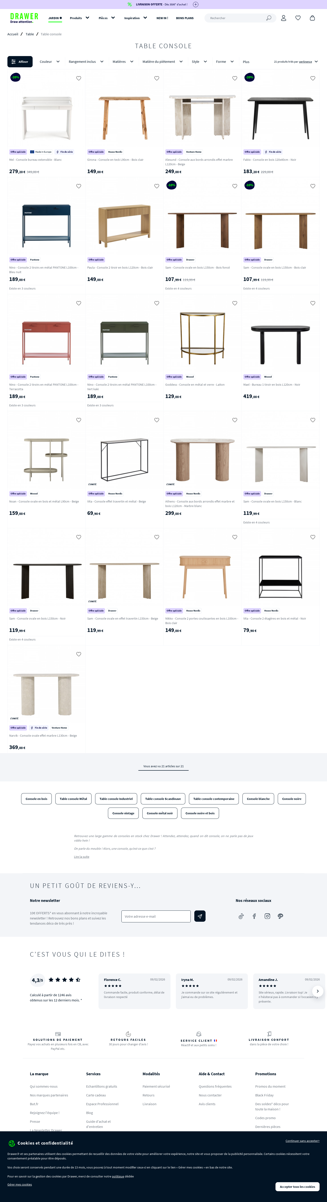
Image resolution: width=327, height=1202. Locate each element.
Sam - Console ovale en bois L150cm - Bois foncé (197, 267)
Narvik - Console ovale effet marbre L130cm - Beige (43, 735)
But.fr (34, 1104)
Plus (246, 61)
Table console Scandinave (163, 799)
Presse (35, 1121)
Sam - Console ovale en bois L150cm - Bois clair (274, 267)
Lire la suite (81, 857)
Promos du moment (270, 1086)
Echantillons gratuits (101, 1086)
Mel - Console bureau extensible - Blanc (35, 160)
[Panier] (312, 17)
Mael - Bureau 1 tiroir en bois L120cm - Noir (271, 385)
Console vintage (123, 813)
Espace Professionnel (102, 1104)
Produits (76, 18)
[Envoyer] (200, 916)
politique (118, 1176)
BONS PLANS (185, 18)
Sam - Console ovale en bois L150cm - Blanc (272, 501)
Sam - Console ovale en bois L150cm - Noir (37, 618)
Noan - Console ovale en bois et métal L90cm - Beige (44, 501)
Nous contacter (210, 1095)
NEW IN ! (162, 18)
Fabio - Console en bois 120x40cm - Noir (269, 160)
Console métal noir (160, 813)
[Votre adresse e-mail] (156, 916)
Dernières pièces (267, 1126)
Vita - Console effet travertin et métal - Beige (116, 501)
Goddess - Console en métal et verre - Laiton (195, 385)
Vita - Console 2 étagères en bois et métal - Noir (274, 618)
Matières (124, 61)
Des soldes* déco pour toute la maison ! (272, 1106)
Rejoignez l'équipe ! (45, 1112)
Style (200, 61)
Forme (225, 61)
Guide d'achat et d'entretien (98, 1124)
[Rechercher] (240, 18)
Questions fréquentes (215, 1086)
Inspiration (132, 18)
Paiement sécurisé (156, 1086)
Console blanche (258, 799)
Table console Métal (73, 799)
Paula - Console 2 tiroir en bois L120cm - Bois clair (120, 267)
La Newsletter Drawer (46, 1130)
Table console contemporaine (213, 799)
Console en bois (36, 799)
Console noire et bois (200, 813)
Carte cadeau (96, 1095)
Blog (89, 1112)
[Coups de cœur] (298, 17)
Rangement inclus (87, 61)
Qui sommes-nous (44, 1086)
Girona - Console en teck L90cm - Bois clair (115, 160)
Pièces (103, 18)
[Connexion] (283, 18)
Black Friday (264, 1095)
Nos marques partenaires (49, 1095)
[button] (163, 61)
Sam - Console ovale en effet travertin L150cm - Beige (122, 618)
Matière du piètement (163, 61)
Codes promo (265, 1118)
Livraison (150, 1104)
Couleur (50, 61)
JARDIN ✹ (55, 18)
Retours (149, 1095)
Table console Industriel (116, 799)
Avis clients (207, 1104)
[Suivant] (317, 991)
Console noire (291, 799)
